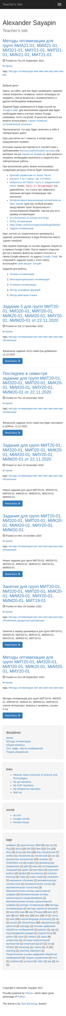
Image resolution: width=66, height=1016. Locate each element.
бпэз (8, 852)
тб (47, 947)
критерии (38, 869)
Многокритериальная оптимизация (29, 279)
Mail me (17, 792)
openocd (11, 926)
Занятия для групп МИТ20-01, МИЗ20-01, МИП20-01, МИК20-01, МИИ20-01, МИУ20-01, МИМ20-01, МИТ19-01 (33, 593)
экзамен (43, 859)
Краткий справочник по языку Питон (30, 175)
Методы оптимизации (21, 71)
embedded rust (14, 862)
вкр (49, 961)
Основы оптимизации (22, 274)
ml (46, 915)
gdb (26, 866)
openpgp (25, 926)
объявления (9, 340)
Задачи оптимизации (22, 228)
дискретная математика (30, 620)
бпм (28, 852)
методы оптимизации (21, 336)
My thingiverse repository (27, 788)
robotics (32, 936)
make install (36, 876)
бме (38, 848)
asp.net (49, 845)
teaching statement (30, 950)
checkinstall (40, 855)
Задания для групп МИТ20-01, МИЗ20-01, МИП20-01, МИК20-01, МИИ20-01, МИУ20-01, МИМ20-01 (33, 523)
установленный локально (17, 124)
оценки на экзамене (33, 154)
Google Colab (10, 110)
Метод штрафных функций (25, 290)
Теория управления (17, 752)
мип (56, 71)
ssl (49, 943)
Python (21, 996)
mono (55, 915)
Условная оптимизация (23, 284)
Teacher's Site (13, 4)
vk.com (17, 815)
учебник (14, 961)
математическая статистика (22, 887)
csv (53, 855)
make (22, 876)
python (10, 936)
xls (57, 961)
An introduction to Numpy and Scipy (29, 217)
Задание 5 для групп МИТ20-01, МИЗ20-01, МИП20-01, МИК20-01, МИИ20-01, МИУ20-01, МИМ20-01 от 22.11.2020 (33, 313)
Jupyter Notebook (37, 120)
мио (50, 912)
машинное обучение (21, 880)
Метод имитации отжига (23, 295)
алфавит (11, 845)
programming (44, 933)
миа (36, 71)
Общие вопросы (15, 744)
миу (51, 71)
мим (39, 912)
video (40, 961)
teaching (10, 950)
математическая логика (38, 883)
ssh (41, 943)
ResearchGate (21, 822)
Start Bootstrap (29, 1003)
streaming (23, 947)
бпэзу (19, 852)
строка (37, 947)
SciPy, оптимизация (21, 221)
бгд (8, 848)
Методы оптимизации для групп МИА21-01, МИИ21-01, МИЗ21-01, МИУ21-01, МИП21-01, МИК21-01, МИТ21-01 (33, 47)
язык (35, 866)
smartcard (29, 943)
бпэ (48, 848)
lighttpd (22, 873)
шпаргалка (12, 940)
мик (61, 71)
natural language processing (35, 919)
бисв (18, 848)
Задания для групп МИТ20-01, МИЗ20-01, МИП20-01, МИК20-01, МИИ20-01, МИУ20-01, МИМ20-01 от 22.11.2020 (33, 452)
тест (54, 957)
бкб (28, 848)
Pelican (29, 993)
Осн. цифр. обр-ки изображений (24, 748)
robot (21, 936)
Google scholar (21, 818)
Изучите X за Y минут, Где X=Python (30, 178)
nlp (57, 919)
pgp (53, 929)
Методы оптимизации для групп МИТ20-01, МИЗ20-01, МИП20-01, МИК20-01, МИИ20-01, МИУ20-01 (33, 664)
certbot (10, 855)
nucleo (13, 922)
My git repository (22, 781)
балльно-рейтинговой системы (37, 150)
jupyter (25, 869)
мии (41, 71)
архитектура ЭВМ (31, 845)
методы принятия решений (42, 908)
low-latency (37, 873)
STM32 (10, 947)
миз (46, 71)
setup (44, 936)
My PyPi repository (23, 785)
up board (28, 961)
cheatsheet (24, 855)
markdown (53, 876)
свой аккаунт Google (29, 263)
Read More (12, 361)
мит (5, 74)
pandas (42, 929)
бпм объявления (46, 852)
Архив (8, 66)
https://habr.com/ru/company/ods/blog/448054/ (35, 224)
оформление (48, 922)
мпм (12, 919)
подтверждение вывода (19, 933)
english (31, 862)
